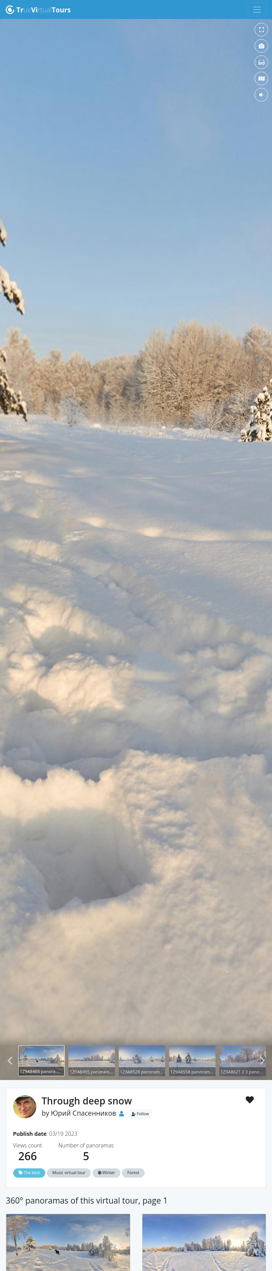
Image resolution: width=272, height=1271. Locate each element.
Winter (106, 1172)
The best (29, 1172)
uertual (38, 9)
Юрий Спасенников (83, 1113)
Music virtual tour (69, 1172)
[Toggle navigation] (257, 9)
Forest (133, 1172)
